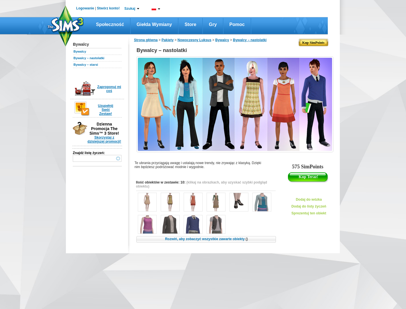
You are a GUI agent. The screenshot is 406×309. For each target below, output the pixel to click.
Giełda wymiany (154, 24)
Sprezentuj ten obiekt (308, 213)
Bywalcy (80, 51)
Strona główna (146, 40)
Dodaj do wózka (309, 200)
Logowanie (85, 8)
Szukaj (129, 9)
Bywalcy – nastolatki (89, 58)
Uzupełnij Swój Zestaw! (105, 110)
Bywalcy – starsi (86, 64)
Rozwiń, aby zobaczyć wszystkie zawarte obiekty (206, 239)
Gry (213, 24)
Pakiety (168, 40)
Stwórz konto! (108, 8)
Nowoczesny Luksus (194, 40)
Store (190, 24)
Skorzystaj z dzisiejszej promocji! (104, 139)
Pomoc (237, 24)
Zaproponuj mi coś (109, 89)
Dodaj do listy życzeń (308, 206)
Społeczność (110, 24)
